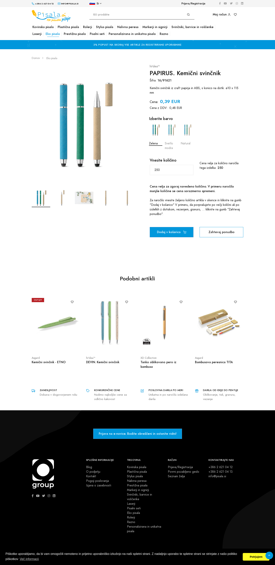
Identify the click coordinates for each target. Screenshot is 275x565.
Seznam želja (176, 476)
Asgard (36, 358)
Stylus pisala (104, 27)
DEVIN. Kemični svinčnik (102, 362)
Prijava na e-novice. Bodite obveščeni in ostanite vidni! (137, 433)
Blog (89, 467)
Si (94, 3)
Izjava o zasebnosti (98, 485)
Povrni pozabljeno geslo (183, 472)
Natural (187, 134)
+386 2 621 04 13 (221, 472)
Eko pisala (53, 34)
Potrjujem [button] (256, 556)
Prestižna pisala (75, 34)
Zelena (155, 134)
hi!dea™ (155, 66)
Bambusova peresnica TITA (214, 362)
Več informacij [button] (29, 559)
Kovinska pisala (43, 27)
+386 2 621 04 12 (221, 467)
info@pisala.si (217, 476)
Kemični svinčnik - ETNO (49, 362)
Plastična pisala (68, 27)
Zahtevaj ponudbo (222, 232)
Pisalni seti (97, 34)
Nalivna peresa (127, 27)
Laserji (37, 34)
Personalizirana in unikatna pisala (132, 34)
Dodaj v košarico (171, 232)
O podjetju (93, 472)
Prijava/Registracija (193, 3)
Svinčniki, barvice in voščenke (192, 27)
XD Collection (149, 358)
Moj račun (222, 14)
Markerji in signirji (154, 27)
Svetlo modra (171, 136)
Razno (164, 34)
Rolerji (87, 27)
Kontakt (91, 476)
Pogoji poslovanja (97, 481)
